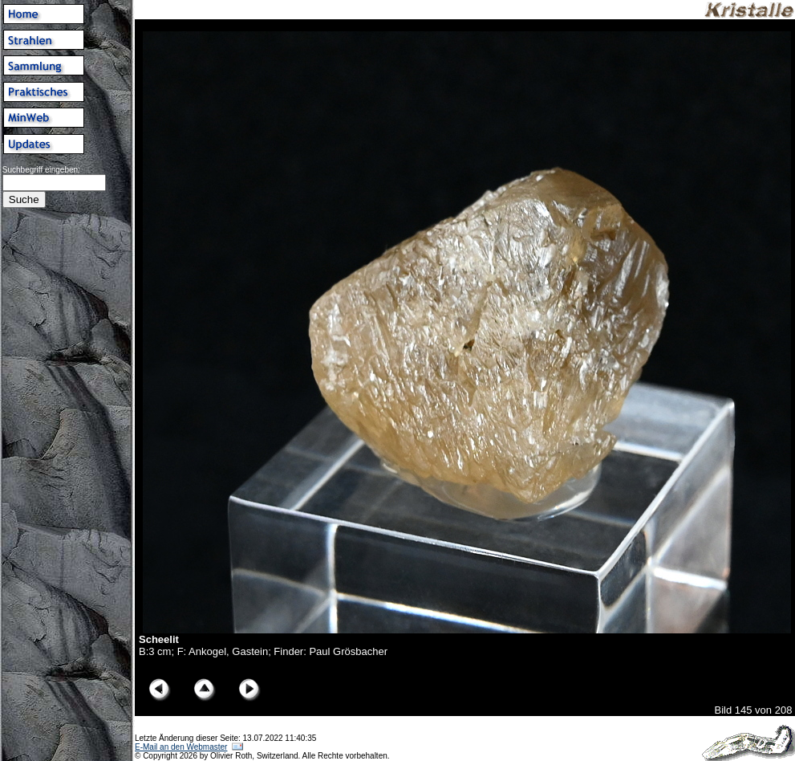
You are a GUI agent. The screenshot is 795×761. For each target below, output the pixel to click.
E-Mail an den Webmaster (181, 747)
